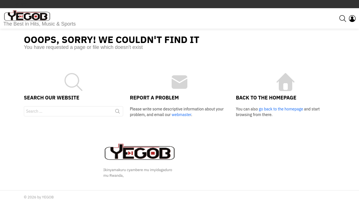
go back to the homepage (281, 109)
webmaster (181, 114)
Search (117, 112)
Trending (19, 4)
